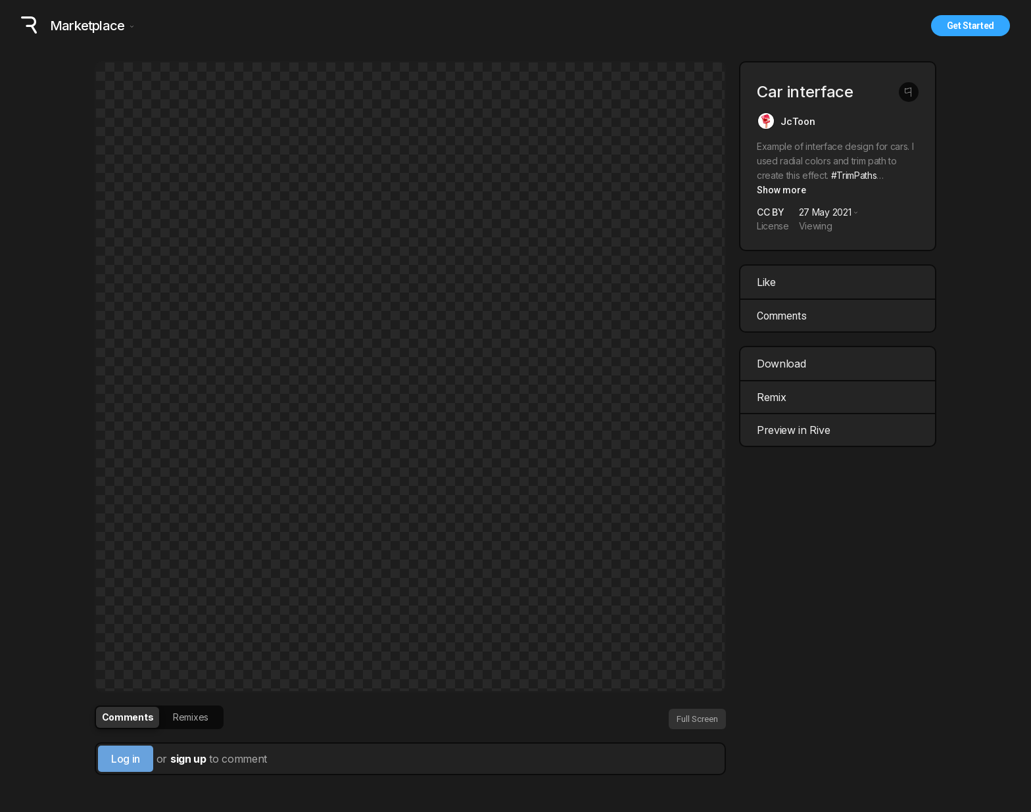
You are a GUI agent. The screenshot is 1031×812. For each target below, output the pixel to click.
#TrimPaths (854, 175)
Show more (781, 190)
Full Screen (697, 719)
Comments (782, 316)
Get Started (970, 25)
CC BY (770, 212)
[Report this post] (909, 92)
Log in (125, 758)
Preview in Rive (839, 430)
